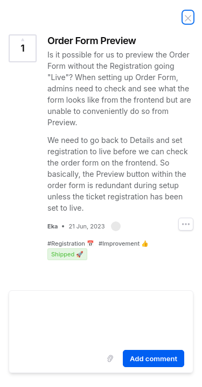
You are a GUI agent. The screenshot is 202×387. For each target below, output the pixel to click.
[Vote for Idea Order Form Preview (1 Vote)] (23, 48)
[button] (116, 226)
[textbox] (101, 318)
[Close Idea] (188, 17)
